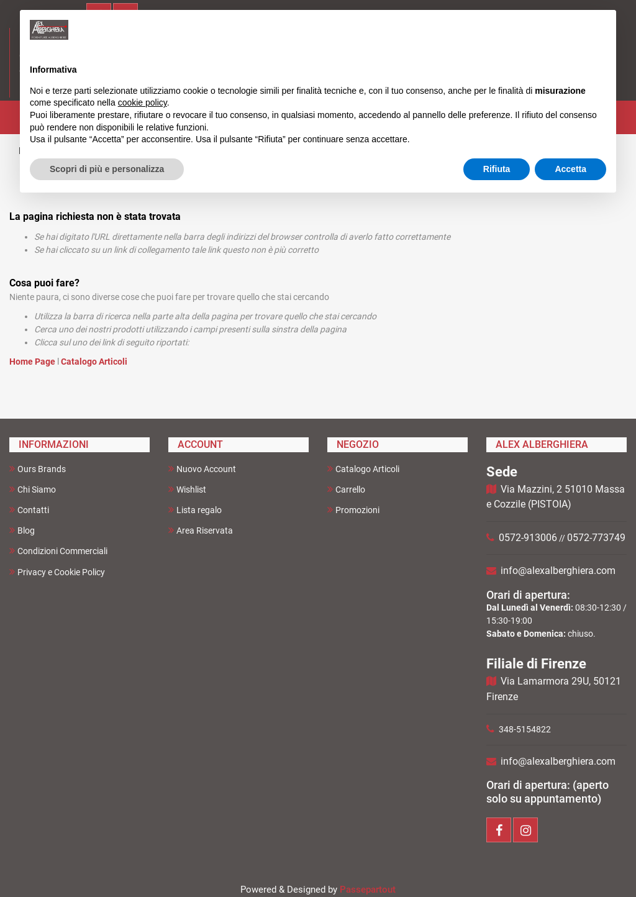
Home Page (33, 362)
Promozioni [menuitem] (353, 509)
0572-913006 (528, 538)
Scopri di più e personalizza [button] (107, 169)
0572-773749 (596, 538)
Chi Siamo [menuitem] (32, 489)
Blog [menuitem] (22, 530)
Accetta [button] (570, 169)
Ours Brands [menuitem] (37, 468)
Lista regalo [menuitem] (195, 509)
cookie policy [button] (142, 102)
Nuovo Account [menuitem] (202, 468)
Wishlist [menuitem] (187, 489)
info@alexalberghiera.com (558, 570)
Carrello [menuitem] (346, 489)
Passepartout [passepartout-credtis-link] (368, 889)
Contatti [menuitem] (29, 509)
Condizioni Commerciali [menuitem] (58, 550)
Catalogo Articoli (94, 362)
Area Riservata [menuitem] (200, 530)
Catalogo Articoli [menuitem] (363, 468)
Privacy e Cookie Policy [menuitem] (57, 572)
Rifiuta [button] (497, 169)
